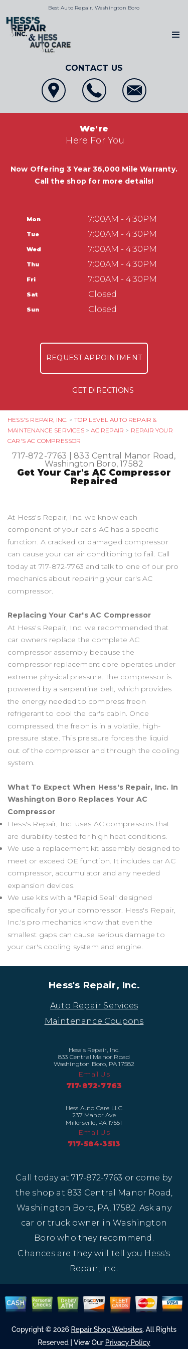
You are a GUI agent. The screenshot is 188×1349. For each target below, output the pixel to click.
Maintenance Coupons (94, 1021)
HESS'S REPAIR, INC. (38, 419)
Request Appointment (94, 357)
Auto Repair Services (94, 1005)
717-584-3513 (94, 1143)
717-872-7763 (39, 456)
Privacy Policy (127, 1342)
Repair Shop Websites (107, 1329)
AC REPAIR (107, 430)
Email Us (94, 1074)
